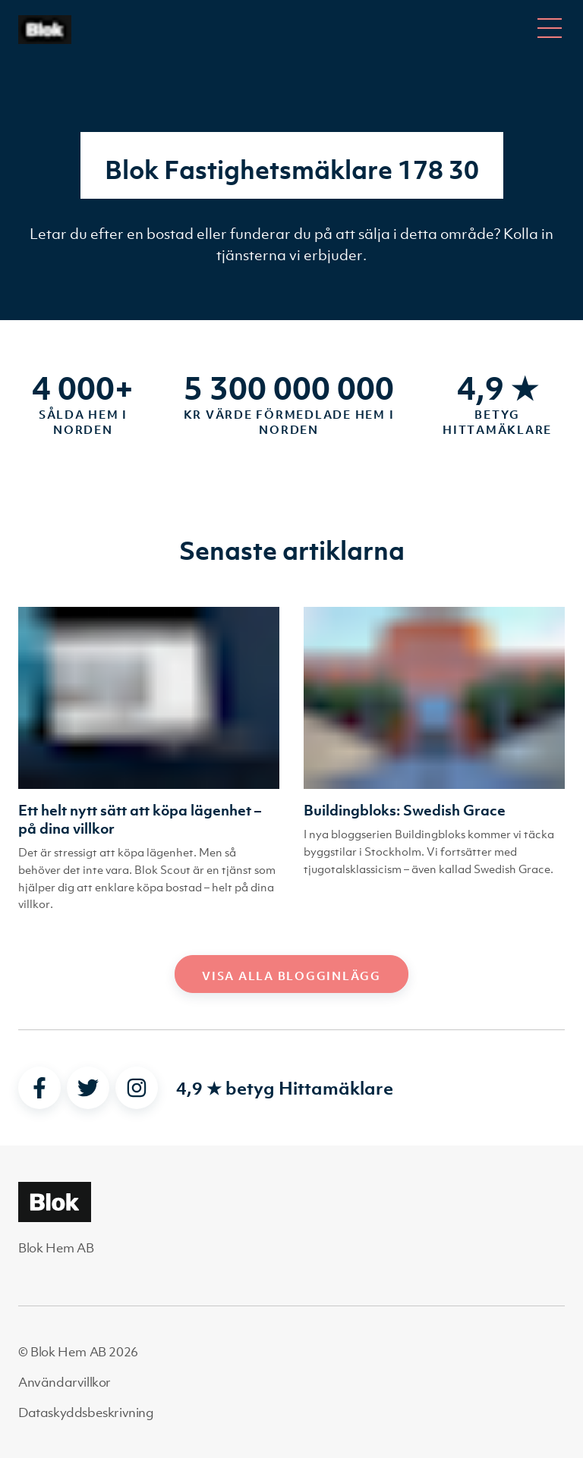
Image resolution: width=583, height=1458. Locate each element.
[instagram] (136, 1088)
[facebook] (39, 1088)
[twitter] (88, 1088)
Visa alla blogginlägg (291, 975)
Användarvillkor (64, 1382)
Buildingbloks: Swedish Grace (405, 810)
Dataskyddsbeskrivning (86, 1412)
